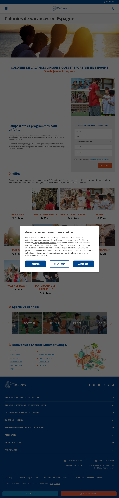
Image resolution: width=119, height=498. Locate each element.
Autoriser (83, 264)
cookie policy (43, 255)
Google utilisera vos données (44, 242)
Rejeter (36, 264)
